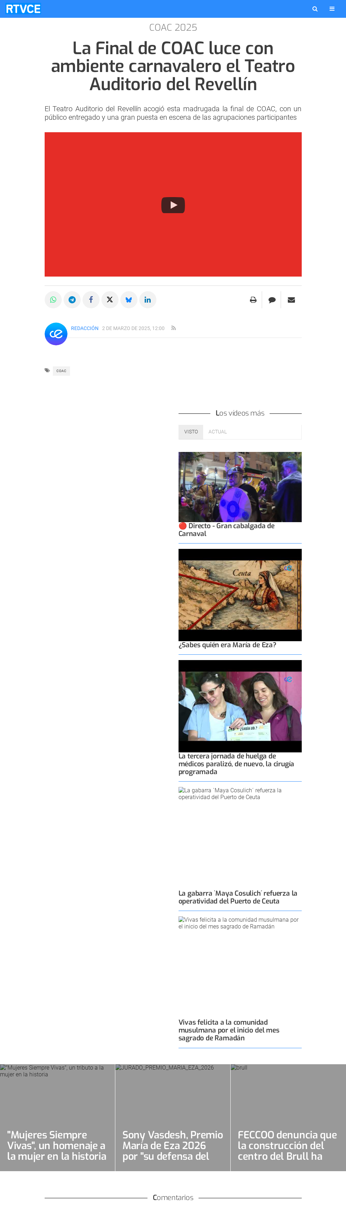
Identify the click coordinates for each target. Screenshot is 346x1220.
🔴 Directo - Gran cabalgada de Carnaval (227, 529)
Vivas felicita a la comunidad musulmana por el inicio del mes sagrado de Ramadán (229, 1030)
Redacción (85, 328)
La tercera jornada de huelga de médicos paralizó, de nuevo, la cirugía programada (237, 764)
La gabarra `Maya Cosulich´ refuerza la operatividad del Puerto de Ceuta (238, 897)
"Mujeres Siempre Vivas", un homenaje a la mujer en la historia (56, 1145)
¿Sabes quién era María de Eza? (227, 644)
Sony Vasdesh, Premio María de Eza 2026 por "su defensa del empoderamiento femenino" (172, 1156)
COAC (61, 371)
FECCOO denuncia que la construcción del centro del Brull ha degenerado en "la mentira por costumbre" (287, 1161)
